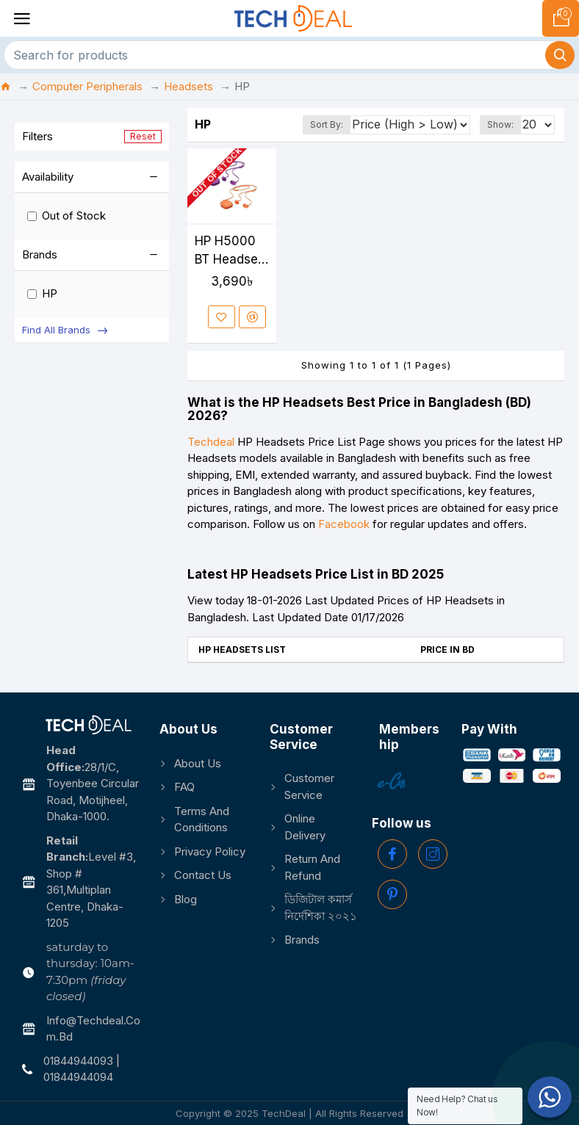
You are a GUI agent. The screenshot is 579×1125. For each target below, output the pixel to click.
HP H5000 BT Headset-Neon (231, 251)
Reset (143, 136)
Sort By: (326, 124)
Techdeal (210, 442)
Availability (47, 177)
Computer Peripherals (87, 86)
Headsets (188, 86)
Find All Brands (56, 330)
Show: (500, 124)
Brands (39, 254)
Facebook (344, 524)
